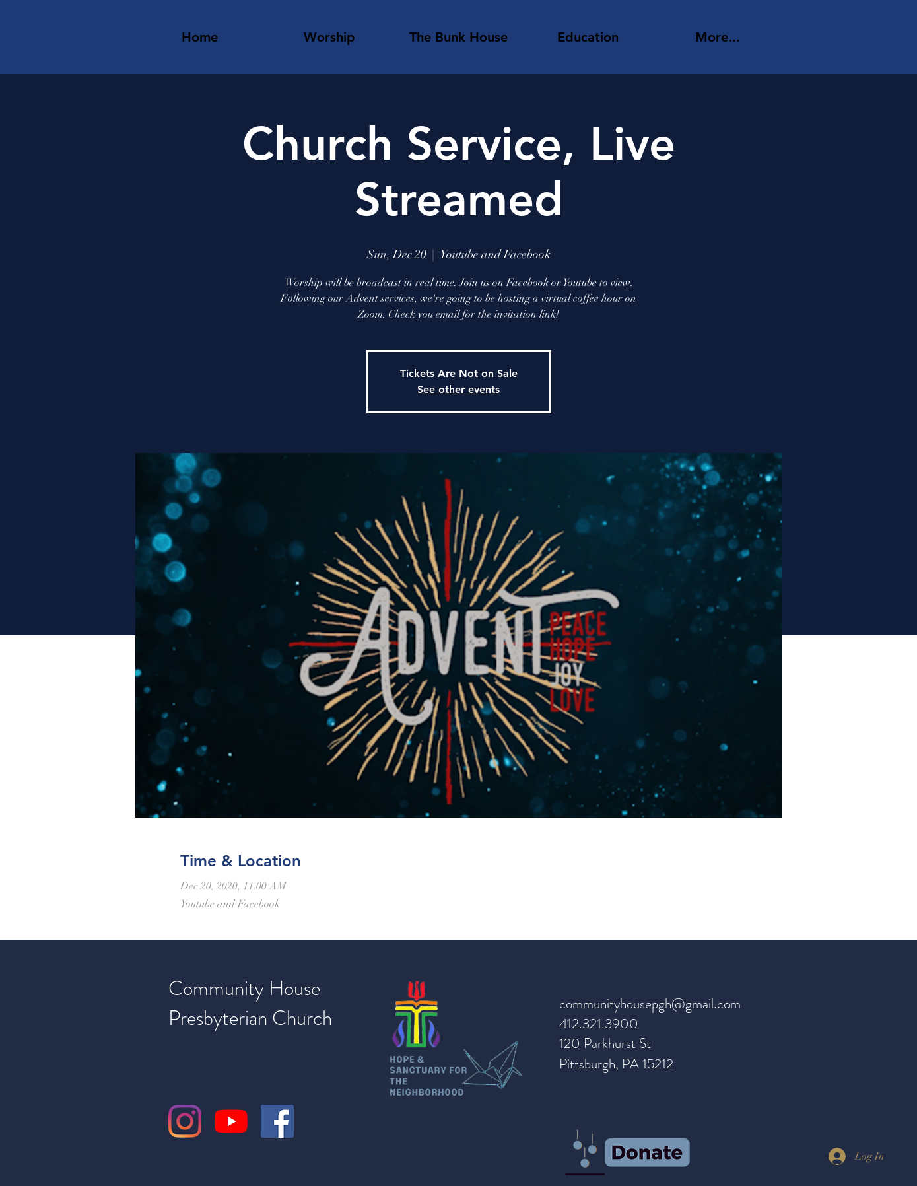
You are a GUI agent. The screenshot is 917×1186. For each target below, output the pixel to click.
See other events (458, 389)
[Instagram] (184, 1121)
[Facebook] (277, 1121)
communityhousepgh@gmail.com (650, 1004)
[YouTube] (231, 1121)
